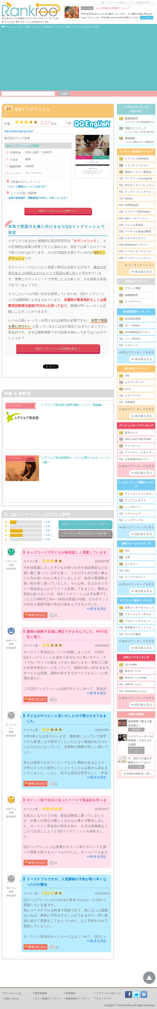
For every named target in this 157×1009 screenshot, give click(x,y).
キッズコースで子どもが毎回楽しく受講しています (67, 552)
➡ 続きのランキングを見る (136, 352)
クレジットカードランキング (136, 425)
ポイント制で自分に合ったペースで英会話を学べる (67, 800)
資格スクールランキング (136, 543)
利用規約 (69, 993)
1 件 (48, 522)
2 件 (48, 530)
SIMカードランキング (136, 657)
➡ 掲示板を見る (141, 271)
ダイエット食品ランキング (136, 600)
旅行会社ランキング (136, 368)
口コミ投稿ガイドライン (47, 998)
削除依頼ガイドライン (76, 998)
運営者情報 (39, 993)
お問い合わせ (10, 998)
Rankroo (128, 1005)
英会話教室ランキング (136, 311)
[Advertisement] (78, 59)
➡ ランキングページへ (139, 265)
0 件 (48, 526)
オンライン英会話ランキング (136, 151)
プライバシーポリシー (107, 993)
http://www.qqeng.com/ (18, 131)
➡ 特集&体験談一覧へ (138, 773)
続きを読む (98, 608)
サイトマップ (102, 998)
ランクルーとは (11, 993)
